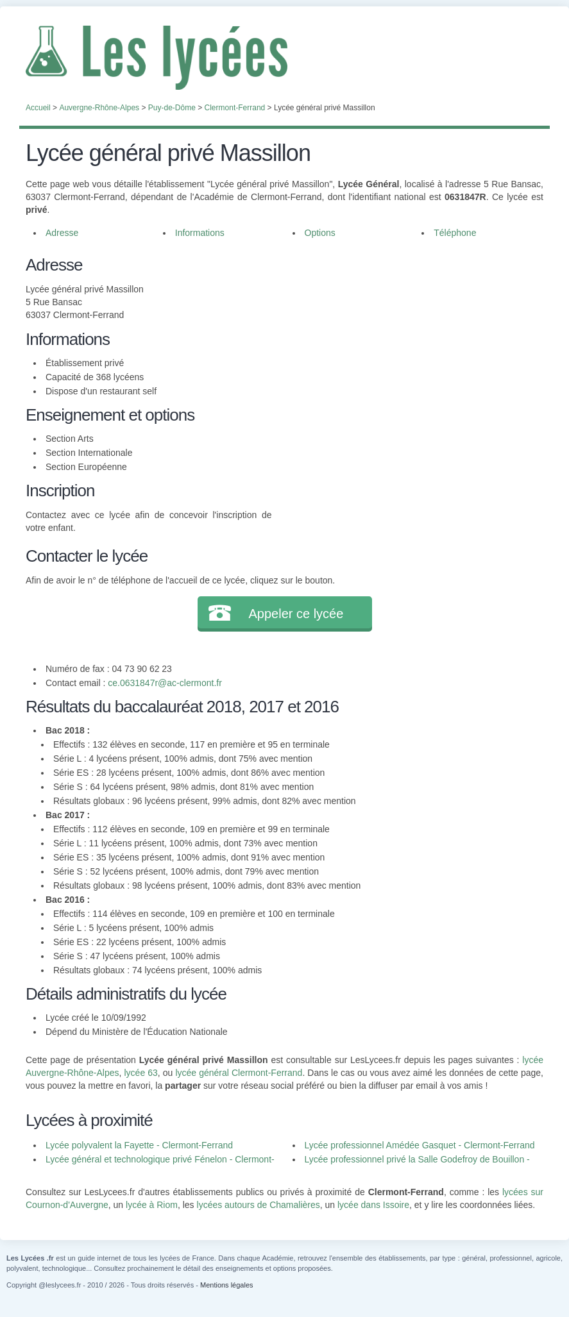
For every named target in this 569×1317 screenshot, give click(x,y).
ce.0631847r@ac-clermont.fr (165, 683)
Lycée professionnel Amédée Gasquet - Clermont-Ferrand (420, 1145)
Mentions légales (226, 1285)
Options (320, 233)
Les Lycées (284, 58)
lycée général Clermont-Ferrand (238, 1073)
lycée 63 (140, 1073)
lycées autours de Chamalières (258, 1205)
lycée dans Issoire (373, 1205)
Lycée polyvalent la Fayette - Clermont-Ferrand (139, 1145)
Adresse (62, 233)
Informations (200, 233)
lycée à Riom (152, 1205)
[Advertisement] (407, 342)
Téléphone (455, 233)
